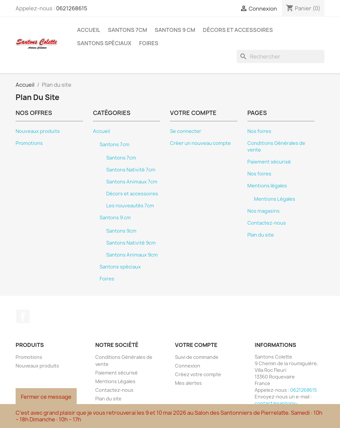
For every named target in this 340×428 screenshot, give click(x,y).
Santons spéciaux (104, 43)
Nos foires (259, 131)
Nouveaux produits (38, 131)
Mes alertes (188, 383)
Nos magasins (263, 211)
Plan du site (260, 235)
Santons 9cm (121, 231)
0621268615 (71, 8)
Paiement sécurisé (269, 162)
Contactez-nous (266, 223)
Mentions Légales (274, 199)
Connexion (187, 366)
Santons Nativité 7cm (130, 169)
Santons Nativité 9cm (131, 243)
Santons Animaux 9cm (132, 255)
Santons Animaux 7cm (131, 181)
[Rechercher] (280, 56)
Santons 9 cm (175, 30)
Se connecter (185, 131)
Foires (148, 43)
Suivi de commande (196, 357)
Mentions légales (267, 185)
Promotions (29, 143)
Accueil (88, 30)
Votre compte (196, 345)
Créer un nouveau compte (200, 143)
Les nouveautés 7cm (130, 205)
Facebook (23, 316)
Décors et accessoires (238, 30)
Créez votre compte (198, 374)
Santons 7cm (127, 30)
